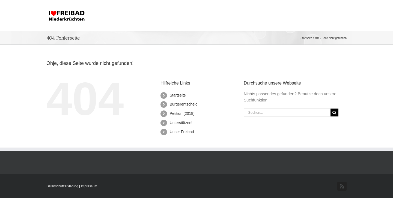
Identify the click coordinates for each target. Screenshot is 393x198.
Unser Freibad (182, 132)
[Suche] (334, 112)
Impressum (89, 186)
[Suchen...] (287, 112)
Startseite (178, 95)
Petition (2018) (182, 113)
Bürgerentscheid (184, 104)
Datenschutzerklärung (62, 186)
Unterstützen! (181, 123)
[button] (337, 15)
